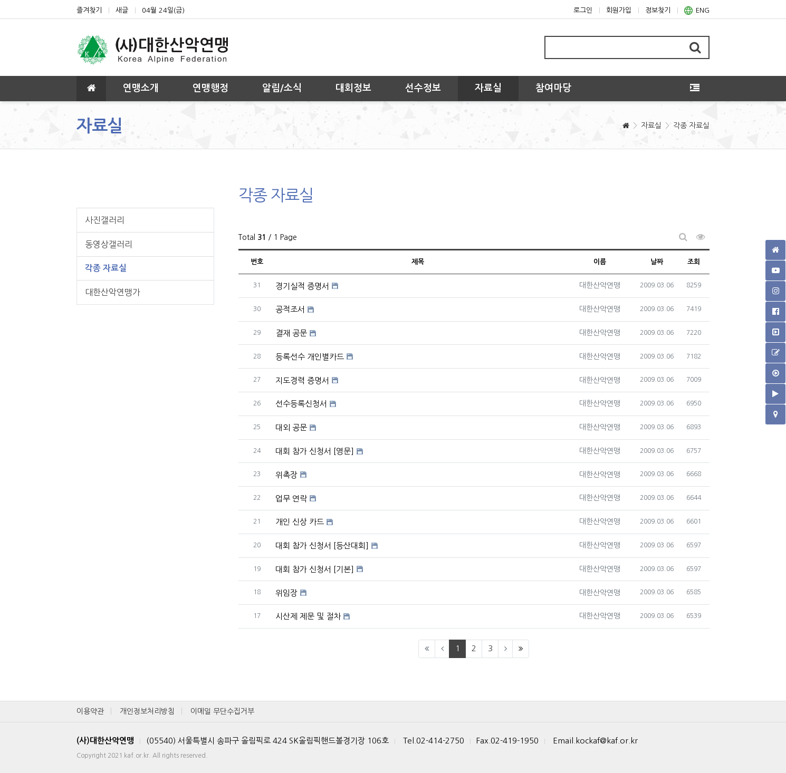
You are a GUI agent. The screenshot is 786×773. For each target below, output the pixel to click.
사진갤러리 (104, 220)
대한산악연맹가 (112, 292)
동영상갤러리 (108, 244)
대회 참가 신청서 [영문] (314, 451)
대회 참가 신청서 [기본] (314, 569)
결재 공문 (291, 333)
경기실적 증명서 (302, 286)
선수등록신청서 (301, 404)
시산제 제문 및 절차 (308, 616)
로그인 (582, 10)
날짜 (656, 261)
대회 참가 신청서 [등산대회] (322, 545)
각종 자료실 (691, 125)
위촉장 (286, 475)
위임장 (286, 593)
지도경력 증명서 (302, 380)
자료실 (651, 125)
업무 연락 (291, 499)
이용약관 (90, 711)
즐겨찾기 (89, 10)
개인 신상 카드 (299, 522)
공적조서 (290, 309)
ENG (697, 10)
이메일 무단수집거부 (222, 711)
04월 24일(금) (163, 10)
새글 (122, 10)
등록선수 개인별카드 (309, 357)
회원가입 (618, 10)
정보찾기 (657, 10)
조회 (693, 261)
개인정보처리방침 (147, 711)
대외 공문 (291, 427)
